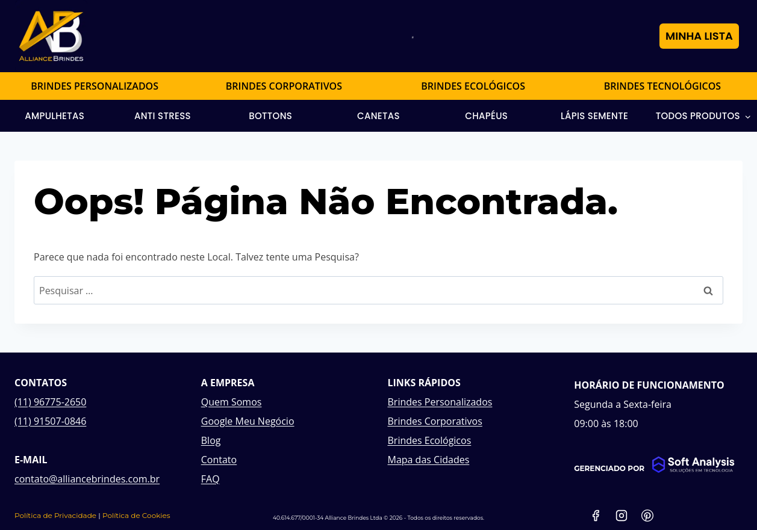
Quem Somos (231, 401)
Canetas (378, 115)
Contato (219, 459)
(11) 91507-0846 (50, 421)
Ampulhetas (54, 115)
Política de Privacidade (55, 515)
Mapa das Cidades (429, 459)
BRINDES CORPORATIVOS (284, 86)
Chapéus (486, 115)
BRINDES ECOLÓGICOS (473, 86)
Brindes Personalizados (440, 401)
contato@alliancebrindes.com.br (87, 478)
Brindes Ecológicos (430, 440)
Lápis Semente (594, 115)
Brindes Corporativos (435, 421)
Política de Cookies (136, 515)
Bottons (270, 115)
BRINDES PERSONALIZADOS (94, 86)
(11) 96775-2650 (50, 401)
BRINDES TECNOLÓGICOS (662, 86)
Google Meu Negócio (247, 421)
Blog (211, 440)
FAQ (210, 478)
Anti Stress (162, 115)
